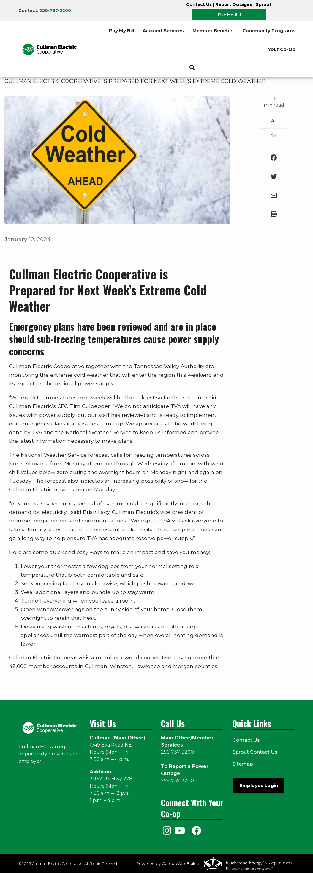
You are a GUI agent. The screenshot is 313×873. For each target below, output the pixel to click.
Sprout (263, 4)
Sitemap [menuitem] (242, 764)
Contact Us (199, 4)
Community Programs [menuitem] (268, 30)
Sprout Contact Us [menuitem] (254, 752)
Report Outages (233, 4)
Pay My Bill (229, 14)
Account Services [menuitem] (163, 30)
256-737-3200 (55, 10)
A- (274, 121)
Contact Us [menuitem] (246, 740)
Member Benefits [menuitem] (213, 30)
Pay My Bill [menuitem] (121, 30)
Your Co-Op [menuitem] (281, 49)
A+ (273, 135)
